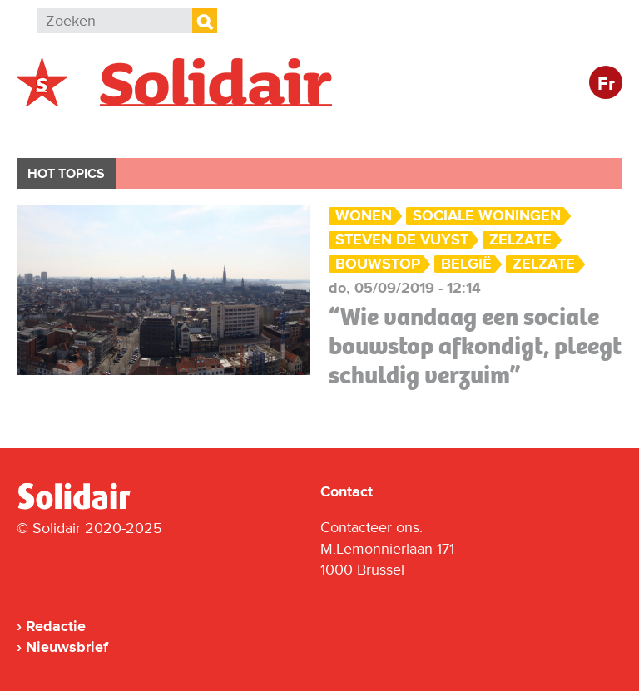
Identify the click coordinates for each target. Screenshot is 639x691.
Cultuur (422, 130)
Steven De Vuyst (401, 240)
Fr (606, 84)
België (57, 130)
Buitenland (151, 130)
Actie (241, 130)
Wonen (363, 216)
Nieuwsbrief (67, 647)
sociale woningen (487, 216)
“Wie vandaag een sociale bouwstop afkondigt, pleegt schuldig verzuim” (475, 346)
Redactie (56, 626)
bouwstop (377, 264)
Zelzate (520, 240)
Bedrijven (328, 130)
